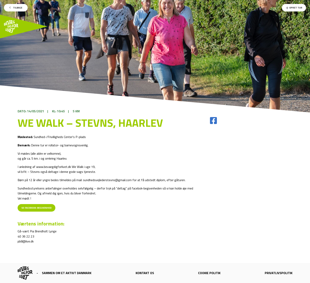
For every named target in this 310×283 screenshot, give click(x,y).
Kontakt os (145, 273)
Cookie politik (209, 273)
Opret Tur (294, 7)
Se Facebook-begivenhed (36, 208)
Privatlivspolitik (278, 273)
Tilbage (15, 7)
